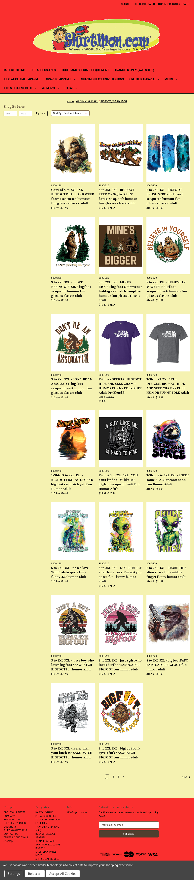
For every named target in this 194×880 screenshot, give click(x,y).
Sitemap (8, 841)
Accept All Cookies (62, 873)
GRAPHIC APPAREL (61, 79)
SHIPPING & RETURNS (15, 830)
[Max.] (25, 113)
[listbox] (76, 113)
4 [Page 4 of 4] (123, 776)
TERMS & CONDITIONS (16, 837)
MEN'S (171, 79)
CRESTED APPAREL (144, 79)
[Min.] (10, 113)
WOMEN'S (50, 88)
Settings (14, 873)
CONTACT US (11, 834)
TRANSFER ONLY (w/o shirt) (134, 70)
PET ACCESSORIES (43, 70)
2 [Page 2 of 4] (113, 776)
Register (174, 4)
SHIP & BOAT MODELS (19, 88)
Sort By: (57, 113)
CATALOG (70, 88)
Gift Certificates (144, 4)
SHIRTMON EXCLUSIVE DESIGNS (102, 79)
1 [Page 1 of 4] (107, 776)
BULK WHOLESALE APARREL (21, 79)
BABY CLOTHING (14, 70)
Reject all (34, 873)
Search (125, 4)
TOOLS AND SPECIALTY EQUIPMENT (85, 70)
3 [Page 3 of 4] (118, 776)
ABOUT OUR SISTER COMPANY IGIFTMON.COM (14, 816)
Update (40, 113)
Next (186, 777)
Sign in (162, 4)
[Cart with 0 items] (185, 4)
